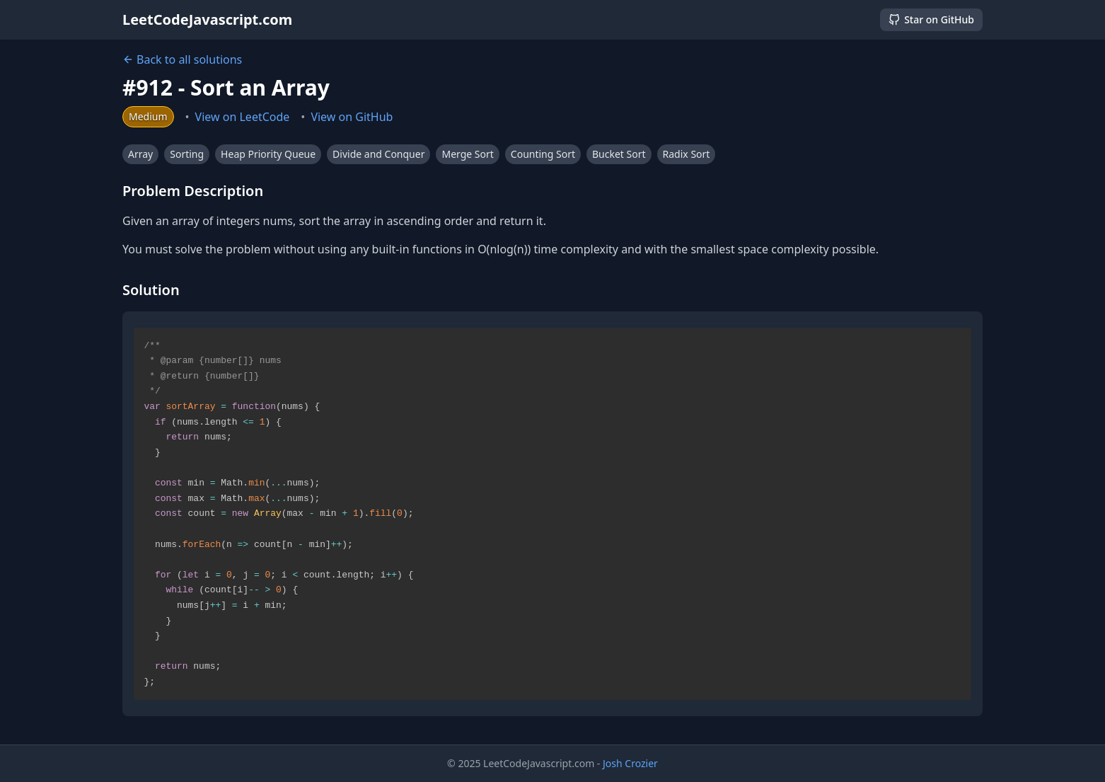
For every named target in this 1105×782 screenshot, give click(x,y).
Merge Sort (467, 154)
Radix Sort (686, 154)
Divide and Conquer (378, 154)
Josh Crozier (630, 763)
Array (140, 154)
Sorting (187, 154)
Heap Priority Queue (268, 154)
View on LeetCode (242, 117)
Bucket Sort (619, 154)
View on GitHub (352, 117)
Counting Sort (543, 154)
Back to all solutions (182, 59)
